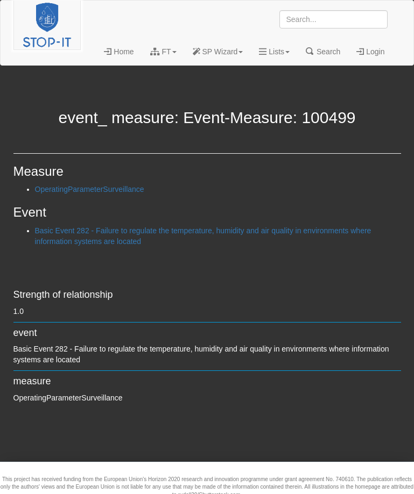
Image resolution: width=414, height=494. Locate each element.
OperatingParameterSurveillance (89, 189)
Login (370, 51)
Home (119, 51)
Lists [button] (274, 51)
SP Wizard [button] (218, 51)
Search (323, 51)
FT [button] (163, 51)
